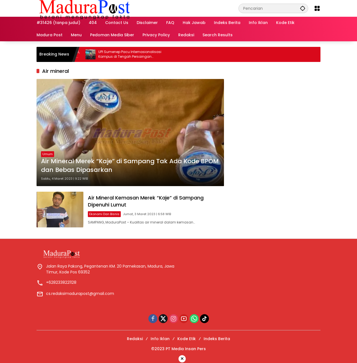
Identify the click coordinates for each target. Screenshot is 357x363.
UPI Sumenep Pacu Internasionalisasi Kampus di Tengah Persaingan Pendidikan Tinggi (133, 54)
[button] (302, 8)
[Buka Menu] (317, 8)
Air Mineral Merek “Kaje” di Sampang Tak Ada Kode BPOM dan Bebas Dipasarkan (130, 165)
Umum (47, 154)
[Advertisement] (275, 102)
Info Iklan (160, 339)
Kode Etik (186, 339)
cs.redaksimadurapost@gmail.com (80, 293)
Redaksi (135, 339)
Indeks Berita (217, 339)
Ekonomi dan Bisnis (104, 214)
